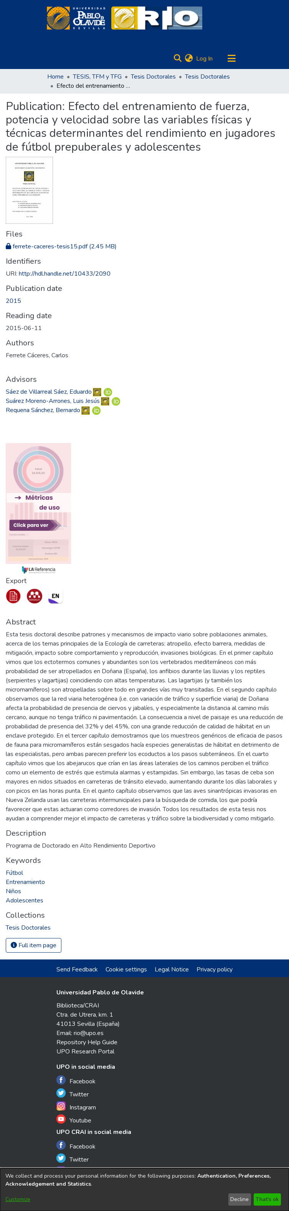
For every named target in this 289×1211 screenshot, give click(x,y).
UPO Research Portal (85, 1051)
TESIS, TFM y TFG (97, 76)
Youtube (73, 1119)
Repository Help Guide (86, 1042)
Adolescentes (24, 900)
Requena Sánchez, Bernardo (43, 410)
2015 (13, 301)
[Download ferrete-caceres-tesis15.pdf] (61, 246)
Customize (17, 1199)
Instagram (76, 1106)
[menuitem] (189, 58)
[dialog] (144, 1189)
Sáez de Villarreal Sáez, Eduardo (49, 392)
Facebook (76, 1080)
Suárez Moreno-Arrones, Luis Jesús (53, 401)
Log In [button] (204, 58)
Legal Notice (172, 969)
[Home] (76, 18)
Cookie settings (126, 969)
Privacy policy (215, 969)
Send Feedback (77, 969)
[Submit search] (178, 58)
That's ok (267, 1199)
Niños (13, 891)
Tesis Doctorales (153, 76)
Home (55, 76)
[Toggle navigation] (232, 58)
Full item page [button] (33, 945)
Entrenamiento (25, 882)
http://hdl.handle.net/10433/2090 (65, 273)
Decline (239, 1199)
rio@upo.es (89, 1033)
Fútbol (14, 873)
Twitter (72, 1093)
